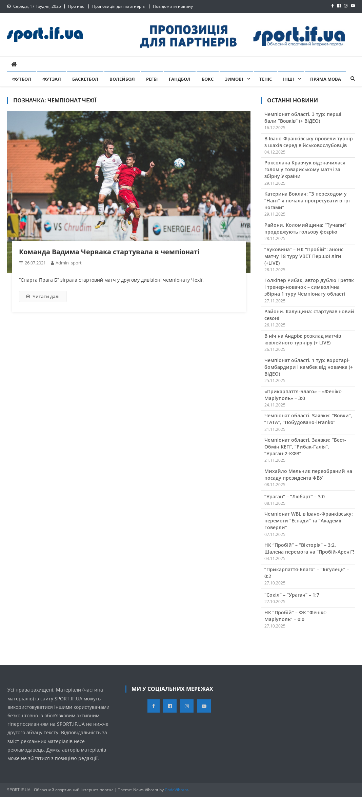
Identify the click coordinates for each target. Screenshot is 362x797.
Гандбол (179, 79)
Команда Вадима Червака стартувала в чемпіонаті (109, 251)
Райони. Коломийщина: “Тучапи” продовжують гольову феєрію (305, 228)
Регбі (152, 79)
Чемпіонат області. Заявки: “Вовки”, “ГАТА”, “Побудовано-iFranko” (308, 418)
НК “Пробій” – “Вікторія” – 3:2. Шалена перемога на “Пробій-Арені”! (309, 548)
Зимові (234, 79)
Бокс (208, 79)
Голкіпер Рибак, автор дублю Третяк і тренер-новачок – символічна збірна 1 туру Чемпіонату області (309, 287)
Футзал (51, 79)
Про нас (76, 6)
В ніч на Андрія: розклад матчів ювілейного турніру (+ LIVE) (302, 339)
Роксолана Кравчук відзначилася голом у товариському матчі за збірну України (304, 169)
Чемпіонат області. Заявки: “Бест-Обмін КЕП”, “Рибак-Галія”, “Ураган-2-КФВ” (305, 447)
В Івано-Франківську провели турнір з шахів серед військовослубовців (308, 141)
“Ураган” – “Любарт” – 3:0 (294, 496)
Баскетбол (85, 79)
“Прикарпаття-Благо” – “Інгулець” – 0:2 (306, 572)
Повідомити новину (173, 6)
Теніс (265, 79)
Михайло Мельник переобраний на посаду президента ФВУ (308, 474)
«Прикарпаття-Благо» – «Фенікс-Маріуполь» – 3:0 (303, 394)
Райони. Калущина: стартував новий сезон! (309, 314)
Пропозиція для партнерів (118, 6)
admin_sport (69, 263)
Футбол (21, 79)
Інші (288, 79)
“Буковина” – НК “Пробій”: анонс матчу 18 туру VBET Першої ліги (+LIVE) (303, 256)
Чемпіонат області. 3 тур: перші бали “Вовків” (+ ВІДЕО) (302, 117)
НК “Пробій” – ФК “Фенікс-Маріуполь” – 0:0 (295, 615)
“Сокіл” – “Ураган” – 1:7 (291, 595)
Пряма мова (325, 79)
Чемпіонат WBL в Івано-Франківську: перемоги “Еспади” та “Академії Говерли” (308, 521)
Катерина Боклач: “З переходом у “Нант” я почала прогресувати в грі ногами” (307, 201)
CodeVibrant (176, 790)
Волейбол (122, 79)
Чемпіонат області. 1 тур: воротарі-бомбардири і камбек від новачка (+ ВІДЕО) (308, 367)
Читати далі (43, 296)
